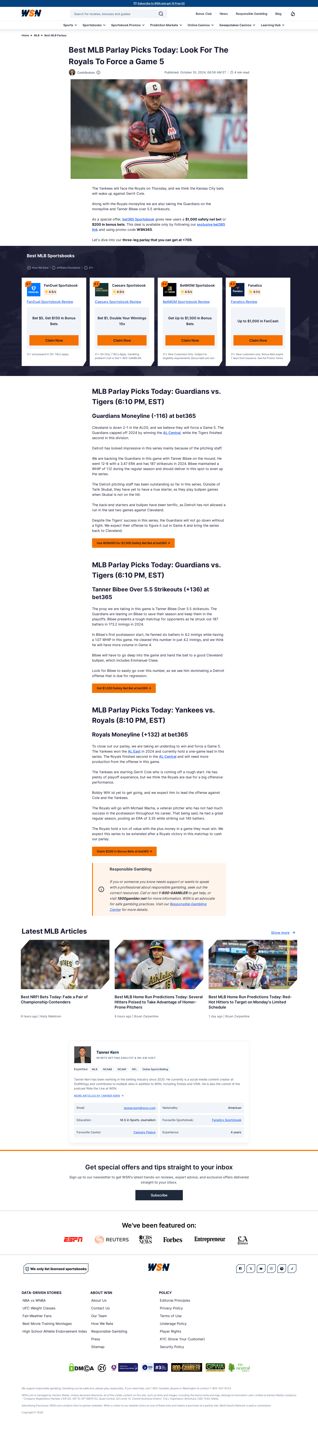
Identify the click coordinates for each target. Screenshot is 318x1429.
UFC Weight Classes (39, 1309)
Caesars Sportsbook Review (118, 302)
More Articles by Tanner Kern (99, 1096)
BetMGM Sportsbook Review (186, 302)
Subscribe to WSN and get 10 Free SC (161, 3)
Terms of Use (171, 1317)
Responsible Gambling (251, 13)
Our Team (99, 1317)
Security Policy (172, 1347)
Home (25, 35)
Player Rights (170, 1332)
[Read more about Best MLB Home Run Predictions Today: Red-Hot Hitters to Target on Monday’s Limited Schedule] (253, 1001)
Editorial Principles (175, 1301)
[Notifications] (292, 13)
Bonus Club (204, 13)
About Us (98, 1301)
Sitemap (97, 1347)
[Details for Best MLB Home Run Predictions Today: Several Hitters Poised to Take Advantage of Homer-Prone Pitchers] (159, 965)
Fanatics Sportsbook (226, 1121)
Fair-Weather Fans (37, 1317)
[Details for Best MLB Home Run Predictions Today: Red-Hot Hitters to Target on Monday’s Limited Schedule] (253, 965)
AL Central (171, 433)
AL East (134, 752)
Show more (283, 933)
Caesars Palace (144, 1133)
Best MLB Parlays (55, 35)
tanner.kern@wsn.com (140, 1109)
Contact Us (100, 1309)
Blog (278, 13)
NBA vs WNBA (34, 1301)
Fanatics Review (244, 302)
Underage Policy (173, 1324)
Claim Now (54, 341)
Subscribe (159, 1196)
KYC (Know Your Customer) (182, 1340)
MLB (36, 35)
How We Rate (102, 1324)
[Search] (161, 13)
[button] (277, 257)
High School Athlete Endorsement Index (55, 1332)
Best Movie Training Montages (47, 1324)
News (224, 13)
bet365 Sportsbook (138, 219)
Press (95, 1340)
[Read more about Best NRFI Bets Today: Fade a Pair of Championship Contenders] (65, 998)
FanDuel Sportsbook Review (50, 302)
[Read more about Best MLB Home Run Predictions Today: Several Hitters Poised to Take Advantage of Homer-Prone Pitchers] (159, 1001)
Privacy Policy (171, 1309)
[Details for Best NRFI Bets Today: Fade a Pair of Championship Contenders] (65, 965)
